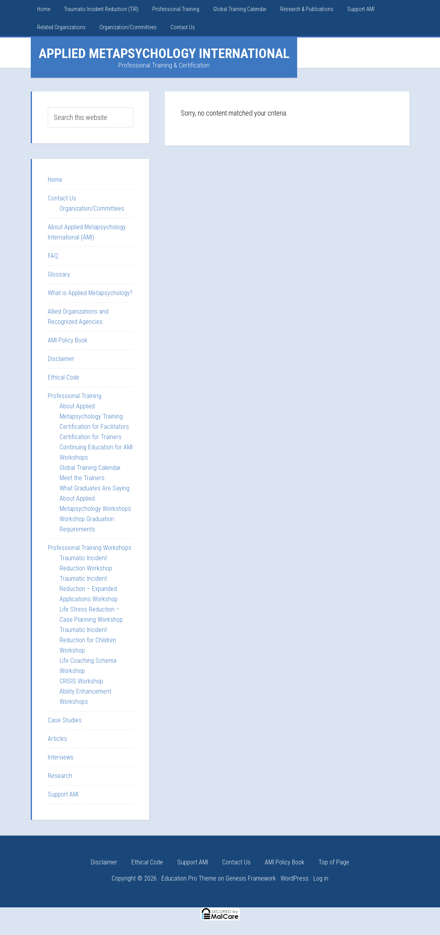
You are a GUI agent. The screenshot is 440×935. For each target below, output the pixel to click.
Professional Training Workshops (89, 548)
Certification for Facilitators (94, 426)
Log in (320, 878)
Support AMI (63, 794)
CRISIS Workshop (81, 681)
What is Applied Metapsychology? (90, 293)
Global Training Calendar (90, 467)
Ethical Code (63, 377)
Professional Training (74, 396)
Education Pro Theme (188, 878)
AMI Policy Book (67, 340)
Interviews (60, 757)
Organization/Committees (92, 208)
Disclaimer (61, 359)
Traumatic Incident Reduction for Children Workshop (88, 640)
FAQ (53, 256)
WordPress (295, 878)
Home (55, 179)
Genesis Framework (251, 878)
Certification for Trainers (91, 437)
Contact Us (62, 198)
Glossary (59, 274)
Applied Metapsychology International (164, 53)
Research (60, 776)
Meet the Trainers (82, 478)
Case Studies (65, 720)
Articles (57, 738)
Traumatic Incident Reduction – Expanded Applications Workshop (89, 589)
